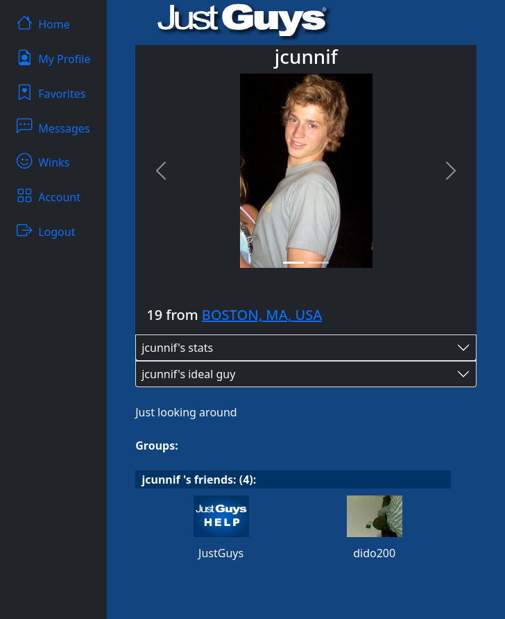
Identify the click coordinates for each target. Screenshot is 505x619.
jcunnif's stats (177, 347)
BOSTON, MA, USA (262, 314)
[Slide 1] (293, 263)
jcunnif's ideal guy (188, 374)
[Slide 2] (318, 263)
